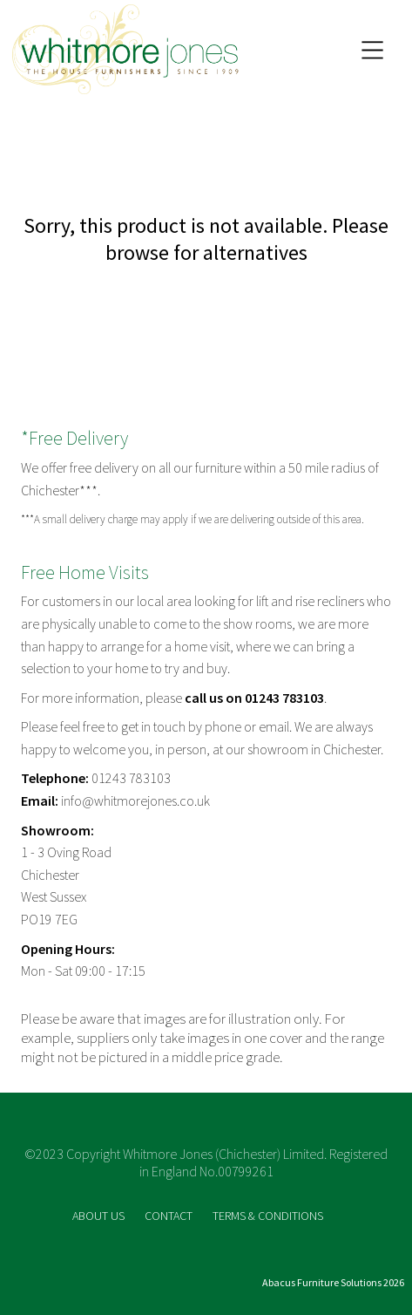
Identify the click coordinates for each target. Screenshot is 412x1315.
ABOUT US (99, 1215)
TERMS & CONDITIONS (268, 1215)
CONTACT (170, 1215)
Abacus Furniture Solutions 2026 (333, 1282)
